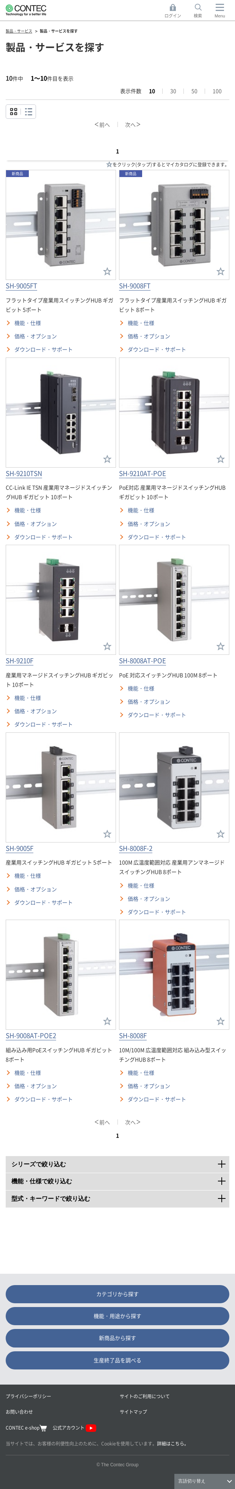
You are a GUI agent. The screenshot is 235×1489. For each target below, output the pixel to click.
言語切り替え (191, 1481)
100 (217, 91)
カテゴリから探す (117, 1294)
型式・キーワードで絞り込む (120, 1196)
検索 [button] (202, 11)
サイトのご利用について (145, 1396)
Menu (220, 16)
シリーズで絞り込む (120, 1161)
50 (194, 91)
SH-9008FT (134, 285)
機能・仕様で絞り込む (120, 1178)
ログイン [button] (174, 11)
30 (173, 91)
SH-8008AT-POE (142, 660)
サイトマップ (133, 1411)
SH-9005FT (21, 285)
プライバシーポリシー (28, 1396)
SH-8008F (133, 1035)
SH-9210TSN (24, 473)
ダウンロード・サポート (43, 349)
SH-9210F (19, 660)
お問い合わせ (19, 1411)
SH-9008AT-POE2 (31, 1035)
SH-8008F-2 (135, 848)
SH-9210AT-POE (142, 473)
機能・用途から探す (117, 1316)
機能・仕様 (27, 322)
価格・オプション (35, 336)
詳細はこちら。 (173, 1443)
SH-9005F (19, 848)
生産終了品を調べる (117, 1360)
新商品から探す (117, 1337)
